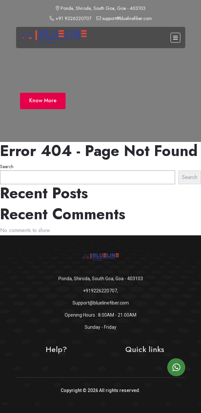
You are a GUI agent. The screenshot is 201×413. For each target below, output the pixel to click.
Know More (42, 100)
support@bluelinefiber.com (124, 18)
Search (6, 166)
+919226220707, (100, 290)
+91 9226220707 (70, 18)
